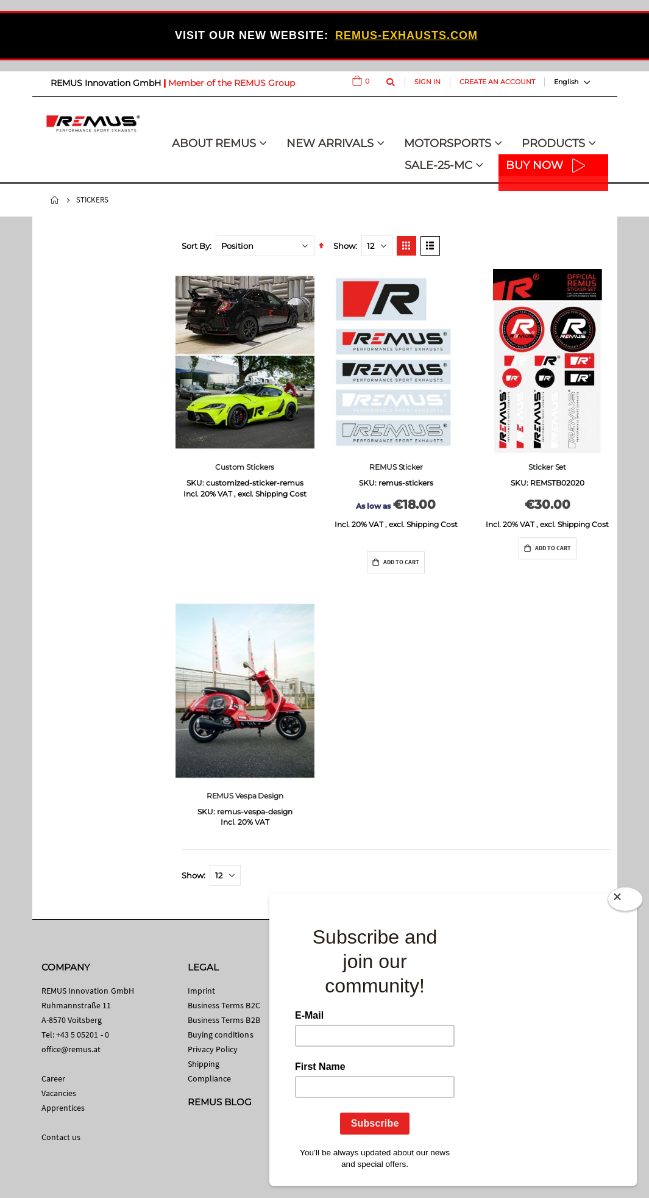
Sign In (427, 81)
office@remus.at (71, 1049)
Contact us (61, 1137)
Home (55, 200)
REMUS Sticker (395, 467)
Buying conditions (221, 1034)
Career (53, 1078)
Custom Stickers (244, 467)
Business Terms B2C (224, 1005)
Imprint (201, 990)
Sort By (196, 246)
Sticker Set (547, 467)
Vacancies (59, 1093)
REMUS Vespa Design (245, 795)
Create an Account (497, 81)
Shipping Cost (281, 493)
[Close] (625, 901)
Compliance (210, 1078)
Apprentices (63, 1107)
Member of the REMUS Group (231, 82)
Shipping (204, 1063)
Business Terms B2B (224, 1019)
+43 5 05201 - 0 (82, 1034)
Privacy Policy (213, 1049)
